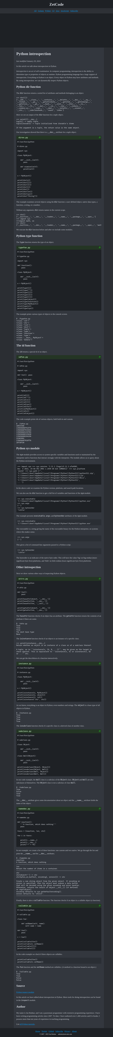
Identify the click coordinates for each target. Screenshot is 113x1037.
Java (57, 11)
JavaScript (65, 11)
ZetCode (56, 4)
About (74, 1031)
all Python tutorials (27, 1024)
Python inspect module (25, 992)
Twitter (44, 1031)
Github (51, 1031)
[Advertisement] (56, 30)
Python (48, 11)
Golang (41, 11)
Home (37, 1031)
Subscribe (74, 11)
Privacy (68, 1031)
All (35, 11)
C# (53, 11)
